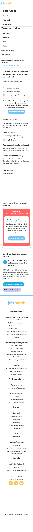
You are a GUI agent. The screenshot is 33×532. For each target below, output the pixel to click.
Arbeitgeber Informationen (16, 388)
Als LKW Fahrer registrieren (16, 323)
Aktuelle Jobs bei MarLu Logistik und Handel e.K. (14, 204)
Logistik (16, 397)
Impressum (16, 422)
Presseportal (16, 419)
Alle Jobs (16, 337)
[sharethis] (11, 483)
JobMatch (16, 445)
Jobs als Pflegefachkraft (16, 360)
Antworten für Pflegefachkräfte (16, 448)
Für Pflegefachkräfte (16, 371)
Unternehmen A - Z (7, 50)
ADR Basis (6, 33)
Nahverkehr (6, 16)
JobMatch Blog (16, 437)
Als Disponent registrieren (16, 326)
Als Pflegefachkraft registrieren (16, 334)
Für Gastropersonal (16, 374)
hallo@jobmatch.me (16, 479)
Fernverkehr (7, 20)
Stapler (5, 46)
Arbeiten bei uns (16, 416)
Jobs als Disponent (16, 352)
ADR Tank (6, 37)
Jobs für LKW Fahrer (16, 349)
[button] (16, 16)
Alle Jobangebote (16, 346)
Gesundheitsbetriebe (16, 400)
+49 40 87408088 (16, 476)
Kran (4, 42)
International (7, 24)
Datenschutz (16, 428)
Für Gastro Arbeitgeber (16, 402)
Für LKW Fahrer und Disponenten (16, 368)
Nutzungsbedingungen (16, 425)
